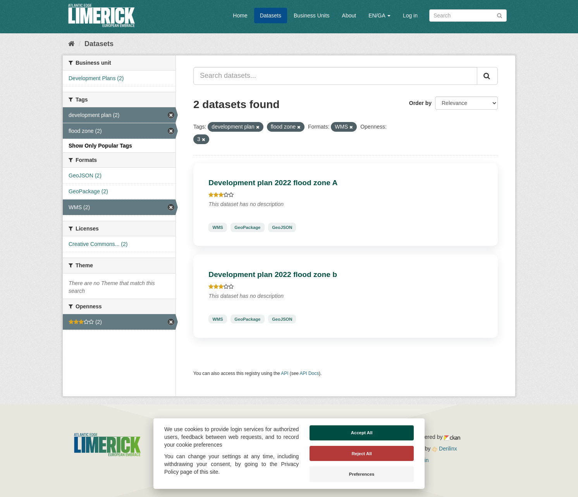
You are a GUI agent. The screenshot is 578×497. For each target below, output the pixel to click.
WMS (217, 227)
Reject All (362, 453)
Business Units (312, 15)
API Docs (309, 373)
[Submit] (499, 15)
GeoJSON (282, 227)
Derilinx (444, 448)
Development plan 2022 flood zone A (272, 183)
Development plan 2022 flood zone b (272, 274)
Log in (410, 15)
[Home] (71, 44)
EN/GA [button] (379, 15)
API (284, 373)
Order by (420, 103)
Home (240, 15)
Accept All (362, 432)
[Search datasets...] (335, 76)
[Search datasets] (468, 15)
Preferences (362, 474)
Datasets (270, 15)
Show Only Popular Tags (100, 146)
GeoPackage (247, 227)
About (349, 15)
